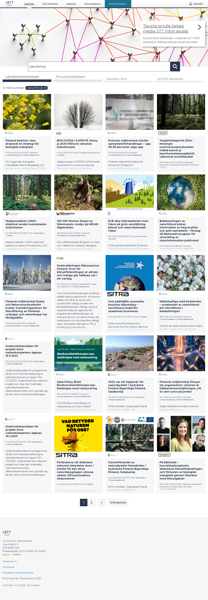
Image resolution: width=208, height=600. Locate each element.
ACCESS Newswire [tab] (170, 79)
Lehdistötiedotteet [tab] (22, 77)
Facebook (8, 561)
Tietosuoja (8, 567)
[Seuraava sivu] (102, 503)
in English (20, 585)
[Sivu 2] (91, 503)
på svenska (33, 585)
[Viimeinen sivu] (118, 503)
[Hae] (99, 66)
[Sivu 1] (84, 503)
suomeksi (8, 585)
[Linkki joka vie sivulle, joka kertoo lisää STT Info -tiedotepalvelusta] (172, 34)
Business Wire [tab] (117, 79)
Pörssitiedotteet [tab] (70, 77)
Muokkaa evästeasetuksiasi (18, 572)
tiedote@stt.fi (10, 544)
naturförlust (36, 88)
